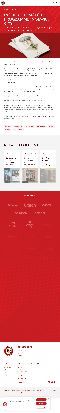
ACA (14, 129)
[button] (5, 404)
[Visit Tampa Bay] (30, 273)
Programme (20, 129)
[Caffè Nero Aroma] (30, 334)
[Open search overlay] (53, 3)
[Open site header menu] (57, 3)
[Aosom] (47, 249)
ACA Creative (7, 129)
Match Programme (18, 126)
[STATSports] (12, 261)
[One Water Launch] (47, 285)
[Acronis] (47, 261)
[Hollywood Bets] (13, 205)
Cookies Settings (41, 407)
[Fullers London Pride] (12, 224)
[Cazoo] (21, 213)
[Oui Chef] (47, 297)
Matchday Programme (29, 126)
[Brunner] (12, 297)
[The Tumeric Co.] (30, 322)
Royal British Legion (41, 126)
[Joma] (47, 205)
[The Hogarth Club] (12, 322)
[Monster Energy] (30, 236)
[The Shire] (30, 309)
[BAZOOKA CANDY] (12, 236)
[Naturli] (30, 285)
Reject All (41, 403)
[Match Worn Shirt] (30, 297)
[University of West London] (12, 273)
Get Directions (49, 353)
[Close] (48, 398)
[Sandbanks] (12, 309)
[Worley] (30, 261)
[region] (27, 404)
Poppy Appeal (51, 126)
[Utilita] (12, 285)
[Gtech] (30, 205)
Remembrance (8, 126)
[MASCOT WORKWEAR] (47, 273)
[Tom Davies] (47, 309)
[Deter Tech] (12, 249)
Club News (7, 9)
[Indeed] (39, 212)
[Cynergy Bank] (30, 224)
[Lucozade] (47, 322)
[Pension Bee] (47, 224)
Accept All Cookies (41, 399)
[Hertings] (47, 236)
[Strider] (30, 249)
